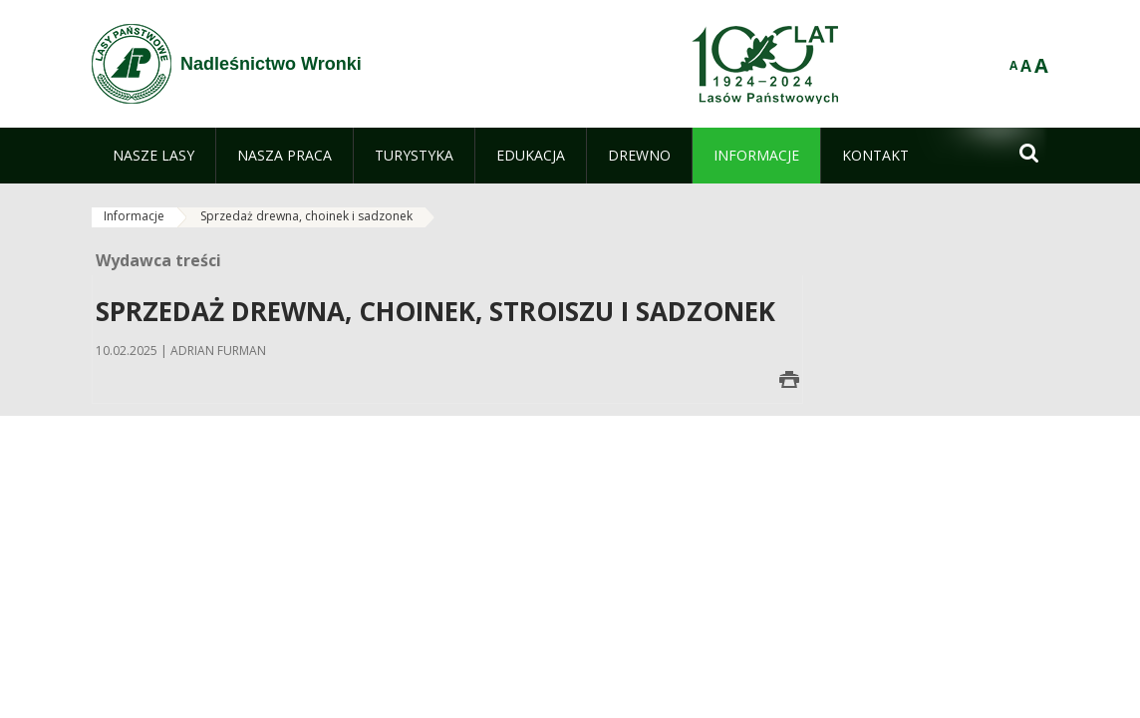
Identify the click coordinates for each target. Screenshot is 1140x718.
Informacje (134, 215)
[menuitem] (153, 155)
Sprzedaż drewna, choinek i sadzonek (306, 215)
